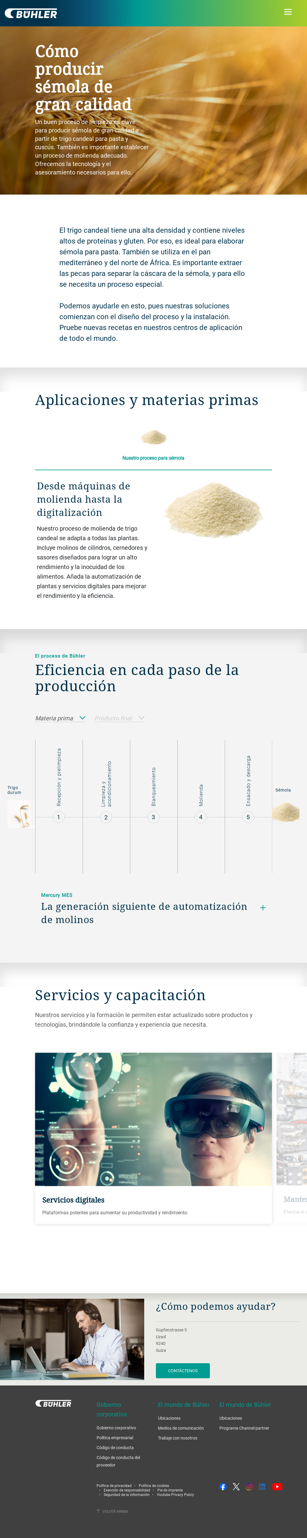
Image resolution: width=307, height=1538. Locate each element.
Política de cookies (154, 1485)
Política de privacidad (114, 1485)
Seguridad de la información (127, 1494)
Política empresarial (115, 1437)
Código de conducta (115, 1447)
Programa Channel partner (244, 1428)
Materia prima (60, 718)
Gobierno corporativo (116, 1428)
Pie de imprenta (170, 1490)
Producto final (119, 718)
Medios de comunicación (181, 1428)
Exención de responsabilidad (127, 1490)
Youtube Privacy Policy (175, 1494)
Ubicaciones (169, 1418)
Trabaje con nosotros (177, 1438)
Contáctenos (183, 1370)
